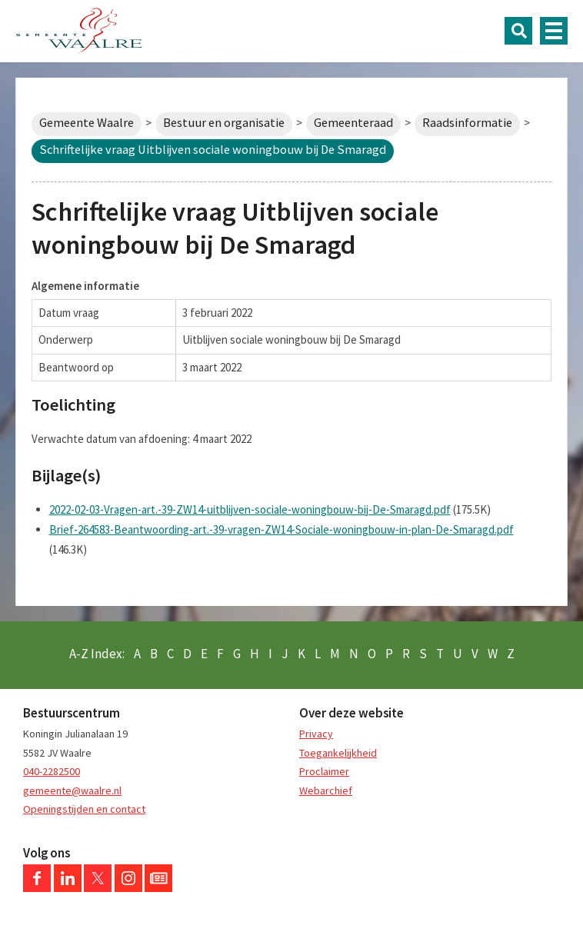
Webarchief (325, 790)
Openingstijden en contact (84, 809)
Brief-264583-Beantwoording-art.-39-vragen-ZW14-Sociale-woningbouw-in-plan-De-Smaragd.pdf (281, 529)
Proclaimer (324, 771)
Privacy (316, 734)
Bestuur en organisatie (224, 123)
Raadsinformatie (467, 123)
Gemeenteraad (353, 123)
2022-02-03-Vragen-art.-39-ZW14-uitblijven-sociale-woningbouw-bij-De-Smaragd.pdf (250, 509)
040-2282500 (51, 771)
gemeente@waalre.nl (72, 790)
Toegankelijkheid (338, 753)
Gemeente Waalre (86, 123)
